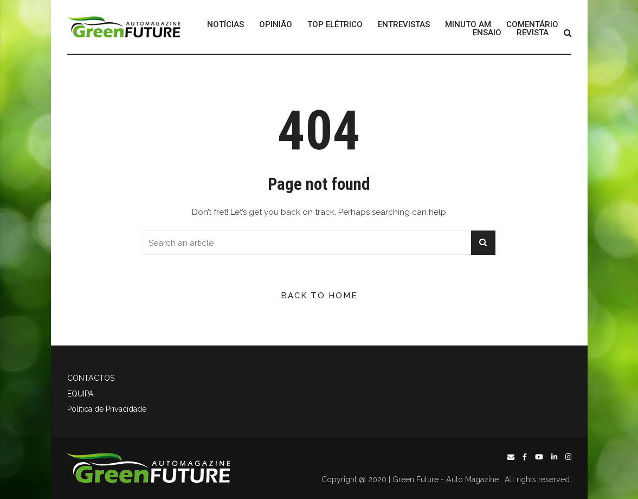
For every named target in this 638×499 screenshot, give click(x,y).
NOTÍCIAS (225, 25)
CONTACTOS (90, 378)
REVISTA (533, 33)
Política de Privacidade (106, 409)
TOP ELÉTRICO (335, 25)
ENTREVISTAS (404, 25)
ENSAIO (487, 33)
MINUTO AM (468, 25)
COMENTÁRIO (532, 25)
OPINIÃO (275, 25)
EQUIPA (80, 393)
